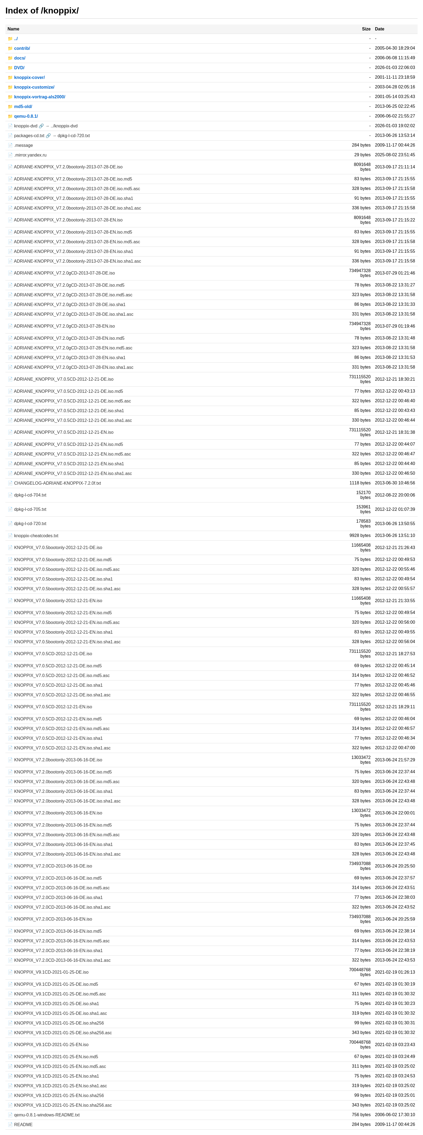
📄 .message (20, 145)
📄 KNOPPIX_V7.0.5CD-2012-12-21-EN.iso (50, 706)
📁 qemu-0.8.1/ (23, 116)
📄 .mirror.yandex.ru (27, 155)
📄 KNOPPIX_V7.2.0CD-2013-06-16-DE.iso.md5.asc (59, 888)
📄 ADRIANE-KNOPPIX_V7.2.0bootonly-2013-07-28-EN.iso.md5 (70, 232)
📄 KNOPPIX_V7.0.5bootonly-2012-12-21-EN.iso (55, 600)
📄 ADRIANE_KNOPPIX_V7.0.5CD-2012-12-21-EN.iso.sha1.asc (70, 473)
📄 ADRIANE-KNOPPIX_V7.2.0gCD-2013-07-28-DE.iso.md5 (66, 285)
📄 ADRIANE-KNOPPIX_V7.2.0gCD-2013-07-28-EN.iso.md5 (66, 338)
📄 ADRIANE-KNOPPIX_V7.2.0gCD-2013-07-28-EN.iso (61, 326)
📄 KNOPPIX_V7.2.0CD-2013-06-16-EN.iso (50, 919)
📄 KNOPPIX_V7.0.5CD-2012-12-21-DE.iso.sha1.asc (59, 695)
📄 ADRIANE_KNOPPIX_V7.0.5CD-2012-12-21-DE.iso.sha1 (66, 410)
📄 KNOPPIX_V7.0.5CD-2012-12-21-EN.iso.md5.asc (59, 728)
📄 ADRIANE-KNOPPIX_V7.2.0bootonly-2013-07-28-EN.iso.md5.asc (74, 242)
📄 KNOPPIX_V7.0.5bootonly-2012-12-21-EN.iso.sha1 (60, 632)
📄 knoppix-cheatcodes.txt (33, 535)
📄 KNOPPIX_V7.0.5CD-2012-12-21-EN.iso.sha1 (55, 738)
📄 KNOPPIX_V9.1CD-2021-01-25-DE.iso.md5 (53, 984)
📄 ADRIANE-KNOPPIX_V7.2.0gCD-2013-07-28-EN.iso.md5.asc (70, 348)
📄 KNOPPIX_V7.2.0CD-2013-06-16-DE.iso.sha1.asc (59, 907)
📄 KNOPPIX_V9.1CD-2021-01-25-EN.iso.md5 (53, 1056)
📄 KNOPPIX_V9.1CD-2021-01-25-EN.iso (48, 1044)
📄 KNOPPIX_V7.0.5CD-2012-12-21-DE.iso (50, 653)
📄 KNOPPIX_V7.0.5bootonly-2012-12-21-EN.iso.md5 (60, 612)
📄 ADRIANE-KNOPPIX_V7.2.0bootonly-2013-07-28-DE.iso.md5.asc (74, 188)
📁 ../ (13, 38)
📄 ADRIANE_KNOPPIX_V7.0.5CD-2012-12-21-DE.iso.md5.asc (69, 401)
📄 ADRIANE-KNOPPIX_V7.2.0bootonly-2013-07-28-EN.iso (65, 220)
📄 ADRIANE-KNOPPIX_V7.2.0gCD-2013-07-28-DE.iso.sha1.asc (70, 314)
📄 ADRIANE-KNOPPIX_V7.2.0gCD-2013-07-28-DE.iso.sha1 (66, 304)
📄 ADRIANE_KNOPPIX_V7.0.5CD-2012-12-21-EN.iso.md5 (65, 444)
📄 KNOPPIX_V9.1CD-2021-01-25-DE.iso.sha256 (56, 1023)
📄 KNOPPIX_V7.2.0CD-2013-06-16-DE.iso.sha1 (55, 897)
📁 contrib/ (19, 48)
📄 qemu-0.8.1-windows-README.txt (44, 1115)
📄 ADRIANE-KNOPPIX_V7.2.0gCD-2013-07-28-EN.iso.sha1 (66, 357)
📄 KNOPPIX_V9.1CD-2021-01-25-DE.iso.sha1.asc (57, 1013)
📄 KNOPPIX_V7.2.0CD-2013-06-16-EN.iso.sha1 (55, 950)
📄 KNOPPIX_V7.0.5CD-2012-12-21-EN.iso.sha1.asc (59, 748)
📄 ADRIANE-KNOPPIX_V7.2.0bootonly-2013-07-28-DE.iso (65, 167)
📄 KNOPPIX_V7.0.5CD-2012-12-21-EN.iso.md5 (55, 719)
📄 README (20, 1124)
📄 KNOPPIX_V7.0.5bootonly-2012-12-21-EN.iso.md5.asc (64, 622)
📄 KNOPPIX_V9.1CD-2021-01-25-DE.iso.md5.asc (57, 994)
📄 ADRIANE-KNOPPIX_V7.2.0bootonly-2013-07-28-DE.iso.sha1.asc (74, 208)
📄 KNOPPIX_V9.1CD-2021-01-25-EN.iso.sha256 (56, 1095)
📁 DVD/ (16, 67)
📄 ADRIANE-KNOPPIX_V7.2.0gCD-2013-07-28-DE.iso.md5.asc (70, 295)
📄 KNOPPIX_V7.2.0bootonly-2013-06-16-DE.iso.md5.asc (64, 781)
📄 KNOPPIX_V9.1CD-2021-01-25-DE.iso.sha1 (53, 1003)
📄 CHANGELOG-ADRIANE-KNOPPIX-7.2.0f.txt (54, 483)
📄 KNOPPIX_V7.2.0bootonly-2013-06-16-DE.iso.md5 (60, 772)
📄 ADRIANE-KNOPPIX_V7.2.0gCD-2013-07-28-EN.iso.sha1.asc (70, 367)
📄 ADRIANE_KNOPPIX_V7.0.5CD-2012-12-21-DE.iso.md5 (65, 391)
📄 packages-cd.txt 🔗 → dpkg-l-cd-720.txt (49, 135)
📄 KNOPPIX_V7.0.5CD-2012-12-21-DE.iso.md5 (55, 666)
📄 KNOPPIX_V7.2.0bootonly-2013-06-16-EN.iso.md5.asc (64, 834)
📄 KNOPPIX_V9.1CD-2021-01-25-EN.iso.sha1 (53, 1076)
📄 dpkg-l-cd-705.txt (27, 509)
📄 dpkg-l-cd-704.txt (27, 495)
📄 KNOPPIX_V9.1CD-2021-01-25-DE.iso (48, 972)
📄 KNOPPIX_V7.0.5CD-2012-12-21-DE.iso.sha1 (55, 685)
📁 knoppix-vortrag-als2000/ (36, 97)
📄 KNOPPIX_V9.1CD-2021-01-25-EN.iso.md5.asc (57, 1066)
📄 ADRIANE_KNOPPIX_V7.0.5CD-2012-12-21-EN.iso (61, 432)
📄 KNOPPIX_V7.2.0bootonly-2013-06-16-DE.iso (55, 760)
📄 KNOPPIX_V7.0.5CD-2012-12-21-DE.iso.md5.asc (59, 675)
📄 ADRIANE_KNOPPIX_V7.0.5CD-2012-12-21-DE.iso (61, 379)
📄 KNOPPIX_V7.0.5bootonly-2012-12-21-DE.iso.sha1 (60, 579)
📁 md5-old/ (20, 106)
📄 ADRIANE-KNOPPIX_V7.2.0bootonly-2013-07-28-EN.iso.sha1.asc (74, 261)
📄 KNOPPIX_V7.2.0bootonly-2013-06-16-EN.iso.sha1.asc (64, 854)
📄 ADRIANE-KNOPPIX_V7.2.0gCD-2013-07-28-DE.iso (61, 273)
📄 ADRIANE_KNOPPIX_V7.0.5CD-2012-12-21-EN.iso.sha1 (66, 463)
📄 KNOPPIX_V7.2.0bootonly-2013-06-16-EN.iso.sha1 (60, 844)
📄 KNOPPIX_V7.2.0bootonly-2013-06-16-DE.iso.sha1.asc (64, 801)
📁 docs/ (16, 58)
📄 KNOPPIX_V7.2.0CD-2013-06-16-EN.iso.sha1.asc (59, 960)
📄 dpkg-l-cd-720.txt (27, 523)
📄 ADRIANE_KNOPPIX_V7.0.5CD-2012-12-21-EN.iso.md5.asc (69, 454)
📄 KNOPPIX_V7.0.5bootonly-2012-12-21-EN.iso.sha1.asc (64, 642)
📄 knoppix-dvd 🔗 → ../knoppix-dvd (43, 126)
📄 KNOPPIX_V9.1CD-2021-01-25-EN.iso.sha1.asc (57, 1086)
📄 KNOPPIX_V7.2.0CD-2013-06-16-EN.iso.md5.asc (59, 941)
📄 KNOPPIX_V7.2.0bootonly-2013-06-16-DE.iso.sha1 (60, 791)
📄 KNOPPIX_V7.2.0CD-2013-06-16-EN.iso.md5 (55, 931)
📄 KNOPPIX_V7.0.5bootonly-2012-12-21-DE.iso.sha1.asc (64, 588)
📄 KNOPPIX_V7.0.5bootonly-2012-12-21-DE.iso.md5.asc (64, 569)
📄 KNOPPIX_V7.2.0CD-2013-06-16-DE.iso (50, 866)
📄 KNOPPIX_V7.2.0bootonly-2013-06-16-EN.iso (55, 813)
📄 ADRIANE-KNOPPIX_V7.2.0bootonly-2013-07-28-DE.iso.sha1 (70, 198)
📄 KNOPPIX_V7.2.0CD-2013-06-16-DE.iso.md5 (55, 878)
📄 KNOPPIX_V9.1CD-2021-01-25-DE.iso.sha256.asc (60, 1032)
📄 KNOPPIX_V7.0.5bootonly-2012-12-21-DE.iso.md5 (60, 559)
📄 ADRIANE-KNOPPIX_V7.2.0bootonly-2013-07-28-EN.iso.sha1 (70, 251)
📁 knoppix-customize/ (31, 87)
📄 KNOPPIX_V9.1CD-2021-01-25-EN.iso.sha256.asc (60, 1105)
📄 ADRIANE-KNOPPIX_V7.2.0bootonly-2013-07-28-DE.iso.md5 (70, 179)
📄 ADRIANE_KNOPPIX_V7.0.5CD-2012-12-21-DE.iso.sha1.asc (70, 420)
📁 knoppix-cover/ (26, 77)
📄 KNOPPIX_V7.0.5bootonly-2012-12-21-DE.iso (55, 547)
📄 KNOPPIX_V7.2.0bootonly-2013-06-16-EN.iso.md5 (60, 825)
